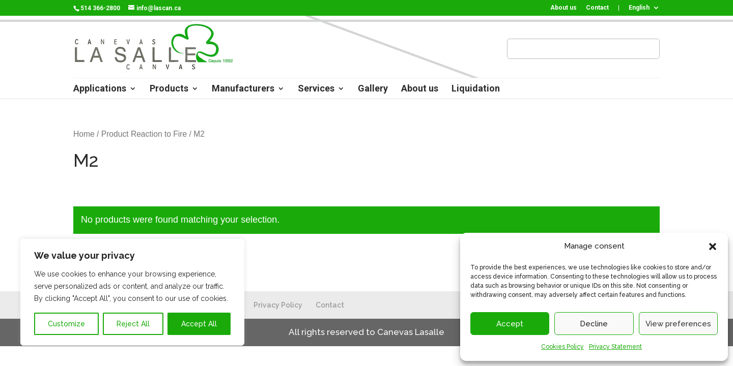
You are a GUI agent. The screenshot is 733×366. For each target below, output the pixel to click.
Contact (597, 8)
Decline (594, 323)
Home (84, 134)
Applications (99, 89)
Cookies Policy (562, 346)
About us (563, 8)
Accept (509, 323)
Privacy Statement (615, 346)
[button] (713, 246)
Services (316, 89)
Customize (66, 324)
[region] (132, 292)
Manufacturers (243, 89)
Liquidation (476, 89)
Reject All (133, 324)
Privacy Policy (277, 305)
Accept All (199, 324)
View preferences (678, 323)
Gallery (373, 89)
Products (169, 89)
